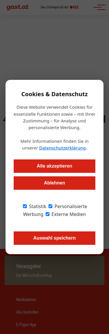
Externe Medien (66, 214)
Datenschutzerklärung (62, 148)
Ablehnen (54, 182)
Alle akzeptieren (54, 166)
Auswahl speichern (54, 237)
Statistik (34, 206)
